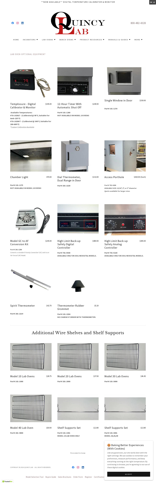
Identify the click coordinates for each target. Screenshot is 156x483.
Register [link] (88, 477)
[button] (30, 39)
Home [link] (16, 40)
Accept (128, 474)
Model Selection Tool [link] (35, 477)
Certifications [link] (100, 477)
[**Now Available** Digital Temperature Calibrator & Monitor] (78, 1)
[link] (12, 23)
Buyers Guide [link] (50, 477)
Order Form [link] (78, 477)
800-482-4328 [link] (138, 23)
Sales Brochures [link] (64, 477)
